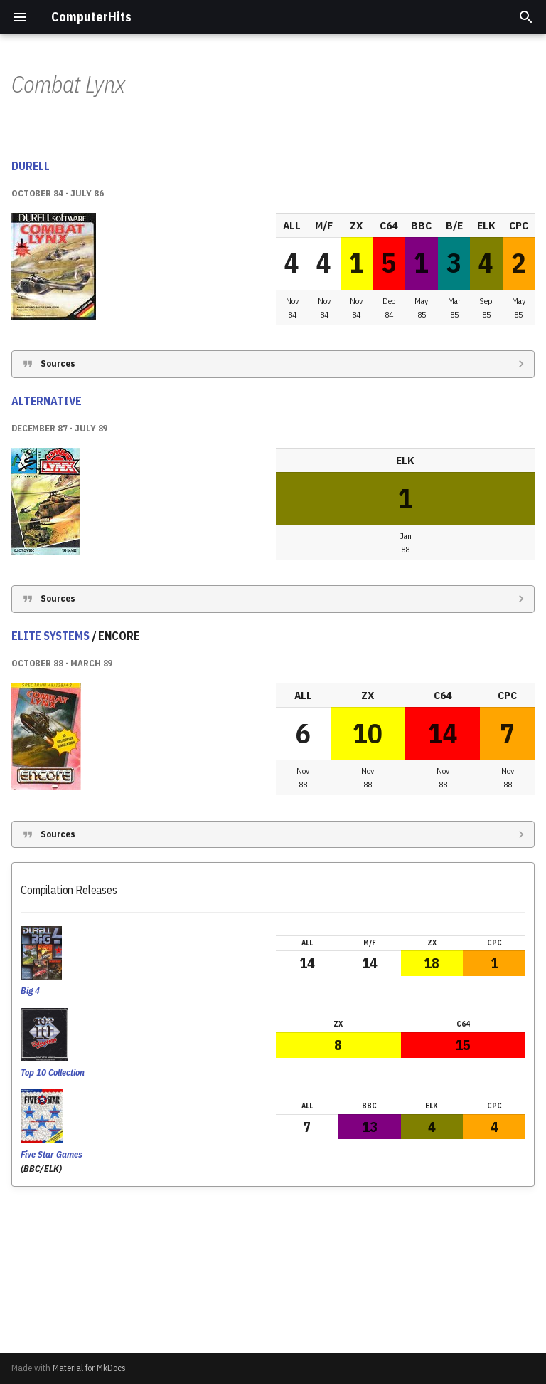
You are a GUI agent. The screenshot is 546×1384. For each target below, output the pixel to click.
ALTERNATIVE (46, 549)
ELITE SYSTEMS (50, 784)
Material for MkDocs (89, 1368)
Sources (58, 512)
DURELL (30, 315)
